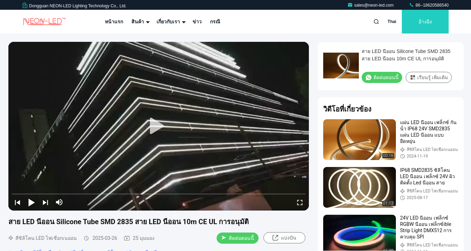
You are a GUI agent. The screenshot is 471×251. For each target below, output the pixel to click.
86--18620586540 (429, 5)
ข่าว (197, 21)
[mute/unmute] (59, 202)
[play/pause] (31, 202)
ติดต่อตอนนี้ (237, 238)
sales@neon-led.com (371, 5)
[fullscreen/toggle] (300, 202)
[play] (158, 126)
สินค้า (139, 21)
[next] (45, 202)
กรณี (215, 21)
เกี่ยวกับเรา (170, 21)
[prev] (17, 202)
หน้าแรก (114, 21)
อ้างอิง (425, 21)
